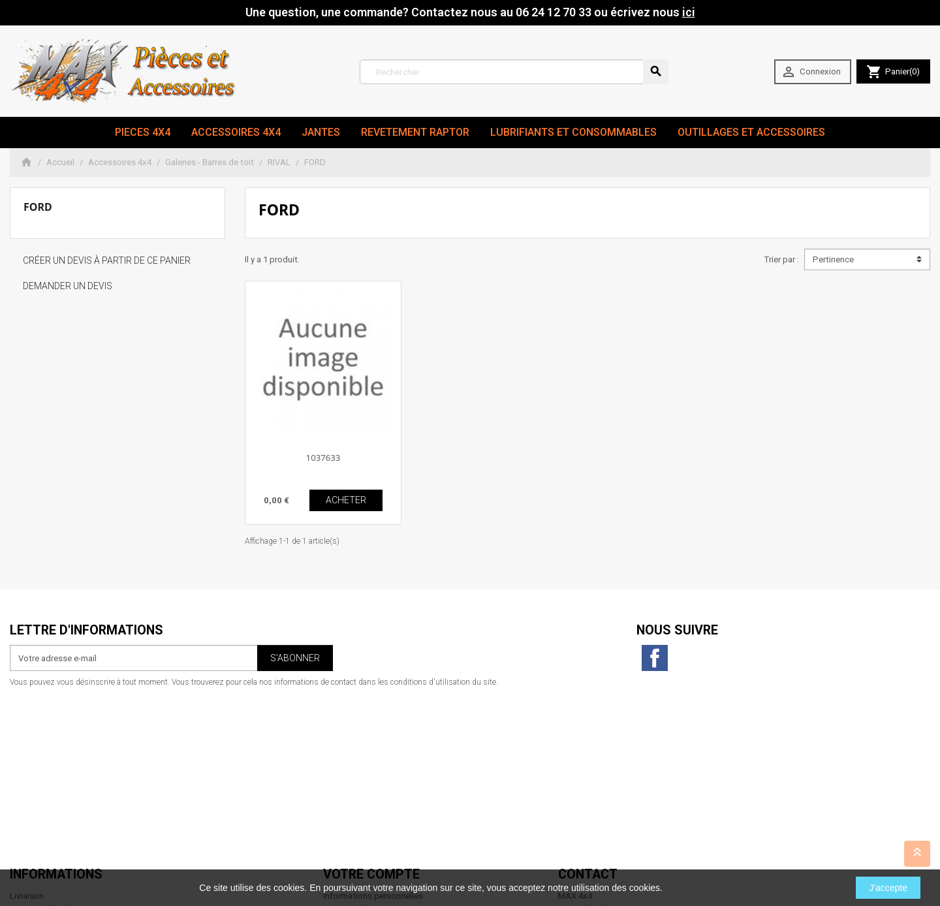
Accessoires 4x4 (236, 132)
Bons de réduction (358, 781)
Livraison (27, 729)
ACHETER (346, 500)
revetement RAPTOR (415, 132)
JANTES (321, 132)
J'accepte (888, 888)
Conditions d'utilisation (54, 755)
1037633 (323, 457)
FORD (38, 207)
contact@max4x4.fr (630, 832)
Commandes (347, 742)
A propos (28, 768)
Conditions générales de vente (68, 794)
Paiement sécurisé (45, 781)
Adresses (341, 768)
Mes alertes (345, 794)
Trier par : (781, 259)
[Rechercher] (514, 71)
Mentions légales (42, 742)
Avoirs (335, 755)
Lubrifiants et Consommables (573, 132)
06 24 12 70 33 (641, 846)
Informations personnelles (373, 729)
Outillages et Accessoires (751, 132)
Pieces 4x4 (142, 132)
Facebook (655, 658)
